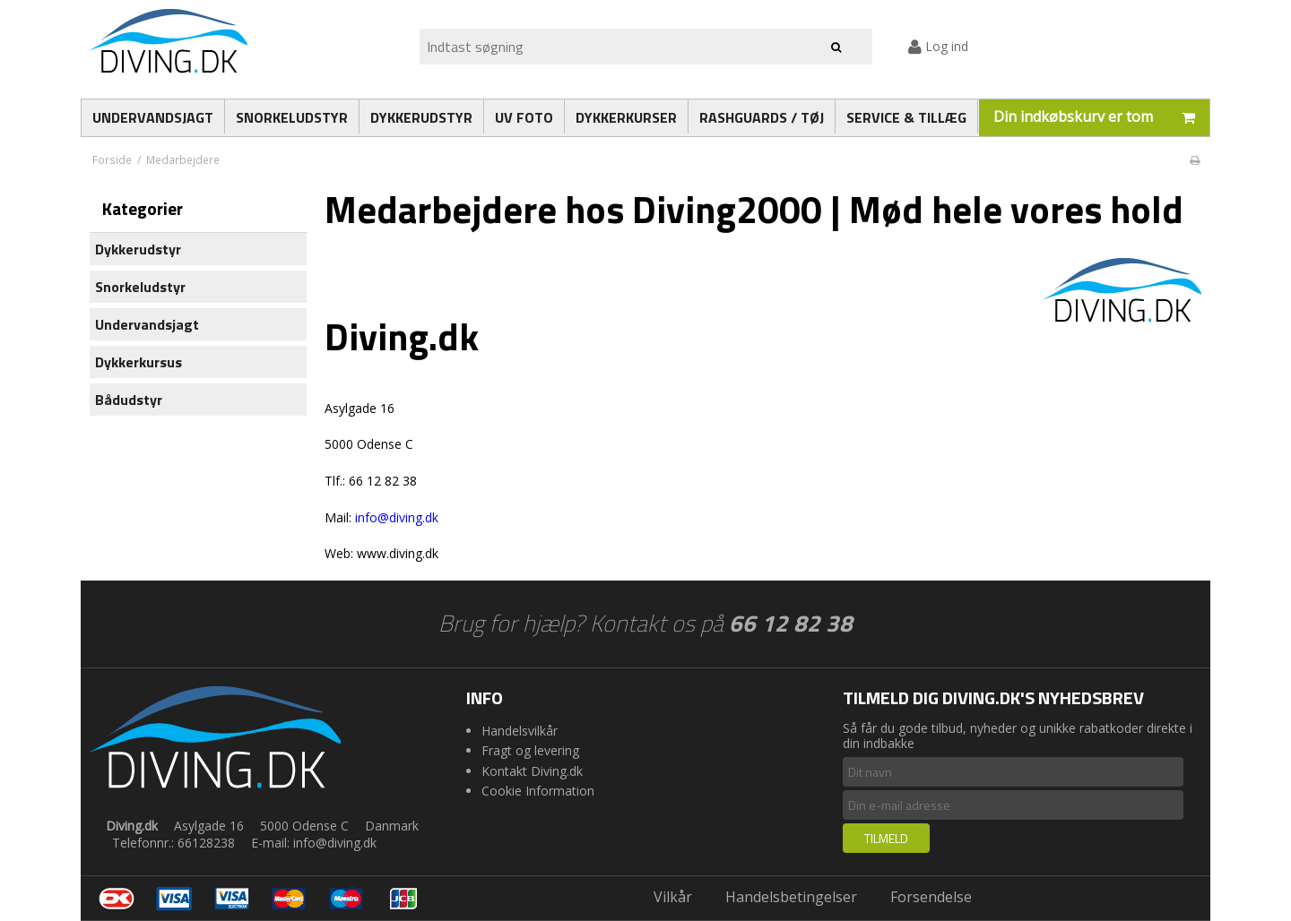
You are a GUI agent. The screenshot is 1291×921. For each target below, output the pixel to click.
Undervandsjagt (147, 324)
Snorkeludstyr (140, 286)
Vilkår (673, 897)
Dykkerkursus (138, 362)
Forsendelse (931, 897)
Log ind (938, 46)
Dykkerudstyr (138, 249)
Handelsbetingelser (791, 897)
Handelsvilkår (519, 730)
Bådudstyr (128, 399)
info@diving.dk (396, 517)
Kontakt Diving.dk (532, 770)
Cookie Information (537, 790)
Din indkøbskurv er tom (1101, 117)
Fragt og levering (530, 750)
